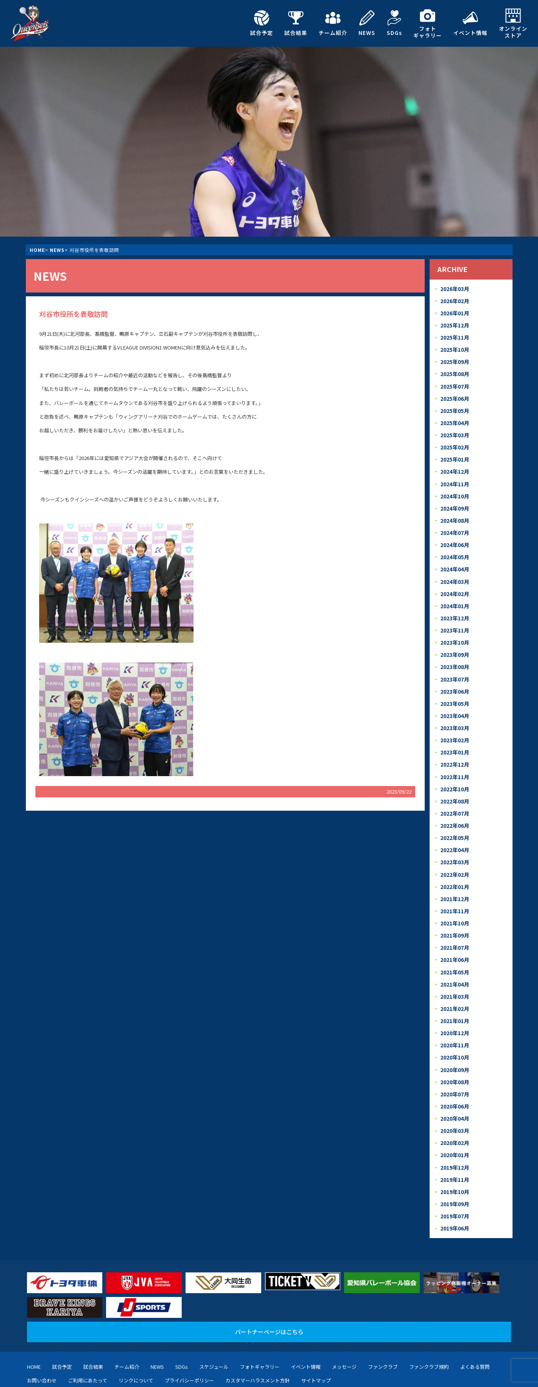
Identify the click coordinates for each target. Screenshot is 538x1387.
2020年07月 (454, 1060)
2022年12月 (454, 744)
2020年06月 (454, 1071)
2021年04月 (454, 954)
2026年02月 (454, 299)
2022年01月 (454, 861)
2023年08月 (454, 650)
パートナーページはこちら (269, 1293)
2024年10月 (454, 486)
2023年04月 (454, 697)
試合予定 (261, 23)
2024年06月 (454, 533)
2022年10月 (454, 767)
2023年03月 (454, 709)
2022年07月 (454, 791)
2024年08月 (454, 510)
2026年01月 (454, 311)
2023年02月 (454, 720)
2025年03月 (454, 428)
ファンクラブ (383, 1327)
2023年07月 (454, 662)
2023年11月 (454, 615)
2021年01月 (454, 989)
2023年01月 (454, 732)
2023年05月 (454, 686)
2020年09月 (454, 1037)
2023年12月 (454, 603)
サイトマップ (316, 1340)
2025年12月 (454, 323)
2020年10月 (454, 1025)
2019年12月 (454, 1130)
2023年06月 (454, 674)
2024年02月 (454, 580)
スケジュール (214, 1327)
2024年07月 (454, 522)
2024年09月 (454, 498)
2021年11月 (454, 884)
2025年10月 (454, 346)
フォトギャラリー (427, 23)
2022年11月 (454, 755)
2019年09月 (454, 1165)
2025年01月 (454, 451)
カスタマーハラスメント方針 (257, 1340)
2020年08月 (454, 1048)
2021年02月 (454, 978)
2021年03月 (454, 966)
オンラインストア (513, 23)
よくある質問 (475, 1327)
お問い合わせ (42, 1340)
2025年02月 (454, 440)
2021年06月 (454, 931)
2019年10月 (454, 1154)
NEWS (367, 23)
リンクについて (136, 1340)
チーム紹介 (333, 23)
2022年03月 (454, 837)
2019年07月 (454, 1177)
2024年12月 (454, 463)
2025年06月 (454, 393)
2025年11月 (454, 334)
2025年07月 (454, 381)
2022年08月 (454, 779)
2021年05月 (454, 943)
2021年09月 (454, 908)
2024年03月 (454, 569)
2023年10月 (454, 627)
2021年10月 (454, 896)
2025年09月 (454, 358)
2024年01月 (454, 592)
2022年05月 (454, 814)
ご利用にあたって (87, 1340)
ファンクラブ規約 (429, 1327)
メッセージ (344, 1327)
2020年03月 (454, 1095)
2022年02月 (454, 849)
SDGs (394, 23)
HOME (37, 250)
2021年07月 (454, 920)
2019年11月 (454, 1142)
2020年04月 (454, 1083)
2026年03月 (454, 288)
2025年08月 (454, 369)
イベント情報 (470, 23)
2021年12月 (454, 872)
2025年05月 (454, 405)
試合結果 (295, 23)
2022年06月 (454, 803)
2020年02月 (454, 1106)
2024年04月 (454, 557)
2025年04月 (454, 416)
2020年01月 (454, 1118)
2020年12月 (454, 1001)
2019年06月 (454, 1188)
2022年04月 (454, 826)
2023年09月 (454, 638)
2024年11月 (454, 475)
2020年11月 (454, 1013)
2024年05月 (454, 545)
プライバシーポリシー (189, 1340)
